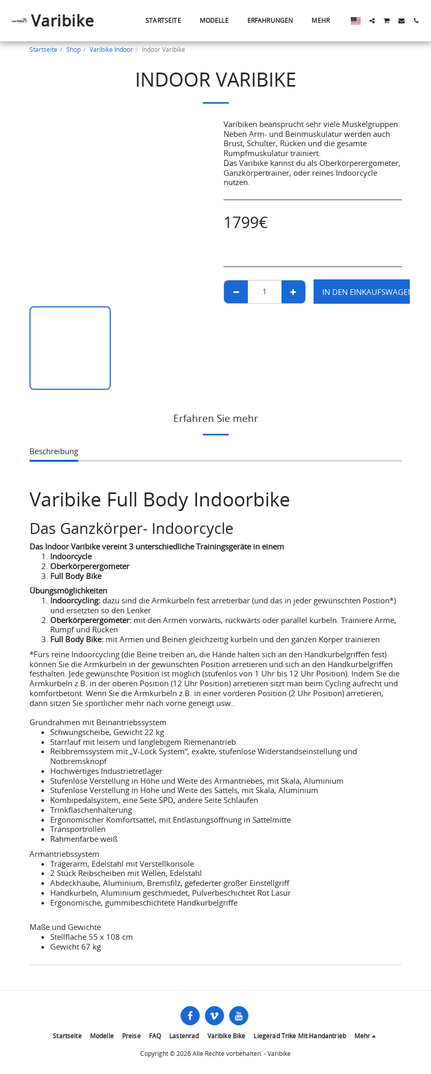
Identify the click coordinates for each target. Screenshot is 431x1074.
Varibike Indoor (111, 49)
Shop (73, 49)
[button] (372, 21)
